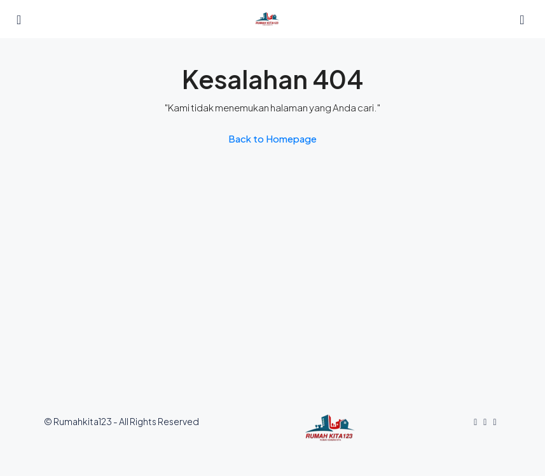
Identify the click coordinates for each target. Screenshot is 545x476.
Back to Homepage (272, 138)
